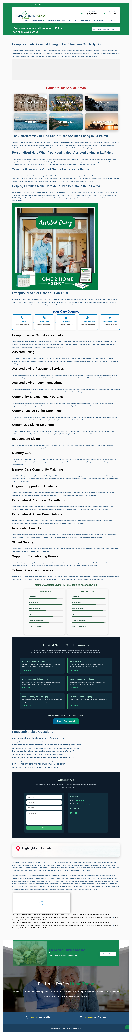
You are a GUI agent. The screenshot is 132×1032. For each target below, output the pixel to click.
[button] (111, 20)
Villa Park (45, 920)
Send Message (44, 828)
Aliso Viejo (15, 914)
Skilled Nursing (23, 542)
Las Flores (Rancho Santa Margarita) (40, 917)
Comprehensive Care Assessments (37, 335)
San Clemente (26, 920)
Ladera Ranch (24, 917)
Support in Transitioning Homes (35, 556)
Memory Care (21, 453)
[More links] (106, 21)
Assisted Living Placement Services (38, 368)
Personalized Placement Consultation (39, 500)
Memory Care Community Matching (37, 469)
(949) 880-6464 (79, 800)
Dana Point (81, 914)
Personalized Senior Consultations (37, 514)
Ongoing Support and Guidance (35, 486)
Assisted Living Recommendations (37, 382)
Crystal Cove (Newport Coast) (68, 914)
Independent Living (26, 438)
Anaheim (21, 914)
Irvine (18, 917)
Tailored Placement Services (32, 570)
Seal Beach (34, 920)
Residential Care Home (28, 528)
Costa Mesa (47, 914)
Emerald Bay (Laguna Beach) (93, 914)
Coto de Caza (55, 914)
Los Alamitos (55, 917)
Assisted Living (23, 352)
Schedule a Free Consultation (66, 721)
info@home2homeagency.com (84, 804)
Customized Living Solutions (33, 424)
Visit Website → (27, 670)
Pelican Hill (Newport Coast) (104, 917)
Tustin (40, 920)
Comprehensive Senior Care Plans (37, 410)
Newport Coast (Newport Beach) (69, 917)
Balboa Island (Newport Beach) (33, 914)
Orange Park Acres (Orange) (87, 917)
